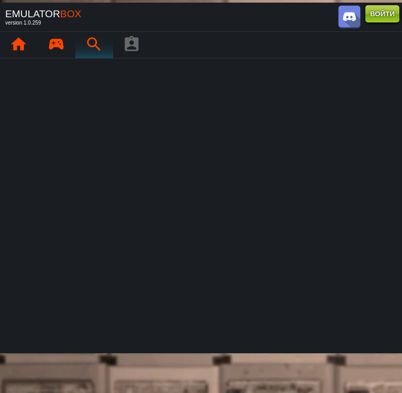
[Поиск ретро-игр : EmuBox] (93, 45)
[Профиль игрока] (131, 45)
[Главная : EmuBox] (18, 45)
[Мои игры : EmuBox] (56, 45)
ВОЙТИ (382, 14)
